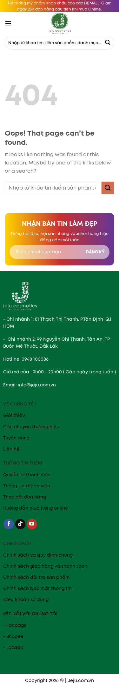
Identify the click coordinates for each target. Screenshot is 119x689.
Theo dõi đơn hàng (24, 497)
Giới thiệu (14, 415)
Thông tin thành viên (26, 486)
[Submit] (107, 42)
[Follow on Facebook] (8, 524)
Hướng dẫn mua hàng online (35, 508)
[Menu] (8, 23)
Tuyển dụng (16, 438)
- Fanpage (15, 625)
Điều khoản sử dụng (26, 599)
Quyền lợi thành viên (26, 475)
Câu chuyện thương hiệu (31, 427)
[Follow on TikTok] (20, 524)
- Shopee (13, 636)
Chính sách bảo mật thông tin (37, 588)
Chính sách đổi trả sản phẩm (36, 577)
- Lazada (13, 647)
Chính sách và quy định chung (38, 555)
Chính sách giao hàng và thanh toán (45, 566)
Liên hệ (11, 449)
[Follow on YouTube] (32, 524)
